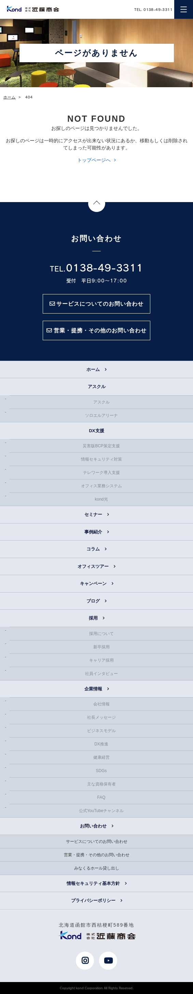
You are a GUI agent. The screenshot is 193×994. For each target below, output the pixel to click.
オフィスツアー (93, 566)
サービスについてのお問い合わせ (96, 841)
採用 (93, 618)
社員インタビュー (101, 673)
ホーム (93, 369)
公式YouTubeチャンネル (101, 810)
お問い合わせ (93, 826)
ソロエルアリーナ (101, 415)
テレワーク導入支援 (101, 472)
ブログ (93, 601)
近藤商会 (32, 8)
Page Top (96, 203)
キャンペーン (93, 583)
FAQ (101, 797)
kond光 (101, 499)
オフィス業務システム (101, 485)
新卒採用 (101, 647)
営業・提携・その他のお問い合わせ (96, 854)
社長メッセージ (101, 717)
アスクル (101, 402)
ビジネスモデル (101, 730)
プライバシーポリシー (93, 900)
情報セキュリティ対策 (101, 459)
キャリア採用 (101, 660)
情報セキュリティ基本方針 (93, 883)
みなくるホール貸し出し (96, 868)
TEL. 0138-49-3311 (153, 9)
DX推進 (101, 744)
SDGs (101, 770)
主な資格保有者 (101, 784)
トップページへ (94, 160)
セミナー (93, 514)
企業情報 (93, 688)
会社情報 (101, 704)
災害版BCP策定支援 (101, 445)
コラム (93, 549)
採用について (101, 633)
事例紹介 (93, 531)
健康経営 (101, 757)
